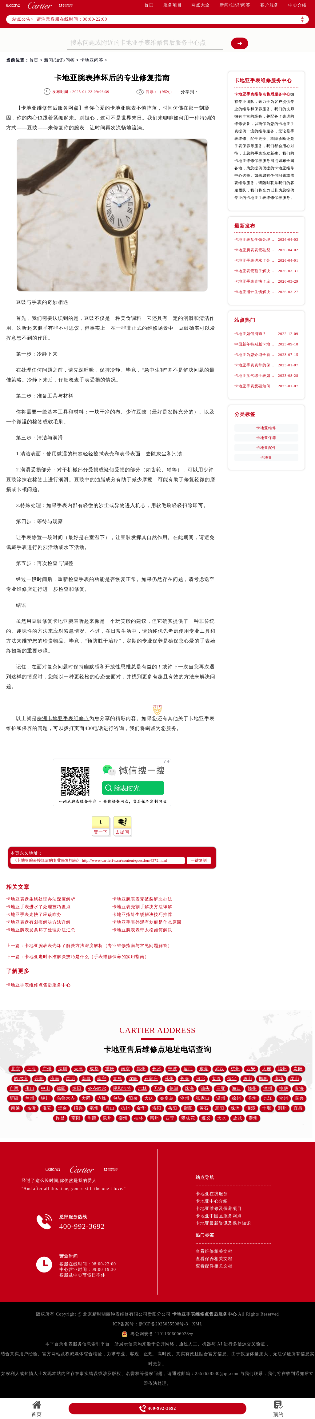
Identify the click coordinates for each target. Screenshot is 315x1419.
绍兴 (78, 1108)
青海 (299, 1088)
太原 (216, 1078)
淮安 (47, 1108)
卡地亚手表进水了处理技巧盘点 (38, 907)
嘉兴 (299, 1098)
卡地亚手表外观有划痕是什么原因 (146, 922)
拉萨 (283, 1088)
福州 (282, 1068)
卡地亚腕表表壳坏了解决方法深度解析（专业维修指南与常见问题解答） (98, 945)
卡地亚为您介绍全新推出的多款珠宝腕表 (256, 355)
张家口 (203, 1098)
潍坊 (252, 1098)
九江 (268, 1098)
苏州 (169, 1078)
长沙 (156, 1068)
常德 (91, 1118)
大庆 (149, 1098)
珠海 (189, 1088)
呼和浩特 (122, 1088)
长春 (184, 1078)
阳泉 (133, 1098)
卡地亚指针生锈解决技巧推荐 (142, 914)
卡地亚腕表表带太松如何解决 (142, 930)
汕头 (205, 1088)
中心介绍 (297, 5)
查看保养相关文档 (214, 1258)
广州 (47, 1068)
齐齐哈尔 (97, 1088)
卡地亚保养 (266, 438)
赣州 (252, 1088)
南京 (125, 1068)
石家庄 (151, 1078)
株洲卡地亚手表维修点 (63, 718)
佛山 (29, 1088)
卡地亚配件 (266, 447)
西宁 (170, 1118)
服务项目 (172, 5)
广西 (14, 1088)
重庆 (109, 1068)
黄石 (204, 1108)
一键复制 (199, 860)
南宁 (101, 1078)
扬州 (125, 1108)
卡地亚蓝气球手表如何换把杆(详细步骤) (256, 375)
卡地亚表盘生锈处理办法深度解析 (40, 899)
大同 (86, 1098)
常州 (283, 1098)
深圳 (62, 1068)
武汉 (219, 1068)
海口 (236, 1088)
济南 (54, 1078)
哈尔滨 (21, 1078)
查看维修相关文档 (214, 1251)
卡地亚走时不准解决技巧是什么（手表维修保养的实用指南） (87, 956)
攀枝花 (188, 1118)
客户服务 (269, 5)
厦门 (188, 1068)
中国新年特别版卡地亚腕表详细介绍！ (256, 344)
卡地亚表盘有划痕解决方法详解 (38, 922)
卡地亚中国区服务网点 (219, 1216)
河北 (200, 1078)
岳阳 (172, 1108)
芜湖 (173, 1088)
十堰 (266, 1108)
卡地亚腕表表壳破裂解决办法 (142, 899)
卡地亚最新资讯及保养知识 (223, 1223)
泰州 (253, 1118)
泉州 (107, 1118)
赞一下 (101, 832)
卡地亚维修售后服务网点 (50, 108)
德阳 (61, 1088)
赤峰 (101, 1098)
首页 (149, 5)
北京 (15, 1068)
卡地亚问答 (91, 60)
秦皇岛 (167, 1098)
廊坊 (279, 1078)
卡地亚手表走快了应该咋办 (34, 914)
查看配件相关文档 (214, 1266)
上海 (31, 1068)
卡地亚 (266, 457)
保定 (232, 1078)
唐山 (247, 1078)
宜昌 (298, 1108)
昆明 (70, 1078)
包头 (117, 1098)
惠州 (154, 1118)
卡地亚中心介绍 (212, 1201)
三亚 (220, 1088)
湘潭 (251, 1108)
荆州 (282, 1108)
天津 (78, 1068)
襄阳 (219, 1108)
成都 (94, 1068)
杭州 (235, 1068)
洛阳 (156, 1108)
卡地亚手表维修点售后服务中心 (38, 985)
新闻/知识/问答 (235, 5)
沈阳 (133, 1078)
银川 (45, 1098)
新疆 (14, 1098)
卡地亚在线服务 (212, 1193)
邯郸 (263, 1078)
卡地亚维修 (266, 428)
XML (197, 1324)
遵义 (206, 1118)
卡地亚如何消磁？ (250, 334)
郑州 (141, 1068)
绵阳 (77, 1088)
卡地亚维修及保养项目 (219, 1208)
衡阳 (188, 1108)
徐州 (236, 1098)
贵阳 (298, 1068)
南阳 (76, 1118)
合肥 (39, 1078)
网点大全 (200, 5)
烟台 (62, 1108)
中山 (45, 1088)
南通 (15, 1108)
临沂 (31, 1108)
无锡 (158, 1088)
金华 (141, 1108)
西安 (251, 1068)
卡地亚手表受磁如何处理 (256, 386)
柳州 (123, 1118)
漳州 (268, 1088)
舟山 (109, 1108)
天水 (221, 1118)
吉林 (142, 1088)
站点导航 (205, 1177)
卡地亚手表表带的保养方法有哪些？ (256, 365)
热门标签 (205, 1235)
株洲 (235, 1108)
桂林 (138, 1118)
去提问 (122, 832)
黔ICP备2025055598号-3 (163, 1324)
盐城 (237, 1118)
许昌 (60, 1118)
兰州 (29, 1098)
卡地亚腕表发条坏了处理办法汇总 (40, 930)
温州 (220, 1098)
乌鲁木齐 (66, 1098)
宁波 (172, 1068)
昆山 (294, 1078)
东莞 (204, 1068)
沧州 (184, 1098)
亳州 (94, 1108)
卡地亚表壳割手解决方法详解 (142, 907)
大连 (266, 1068)
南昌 (86, 1078)
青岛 (117, 1078)
